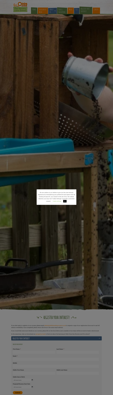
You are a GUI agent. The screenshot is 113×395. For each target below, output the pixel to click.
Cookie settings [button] (57, 201)
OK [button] (65, 201)
